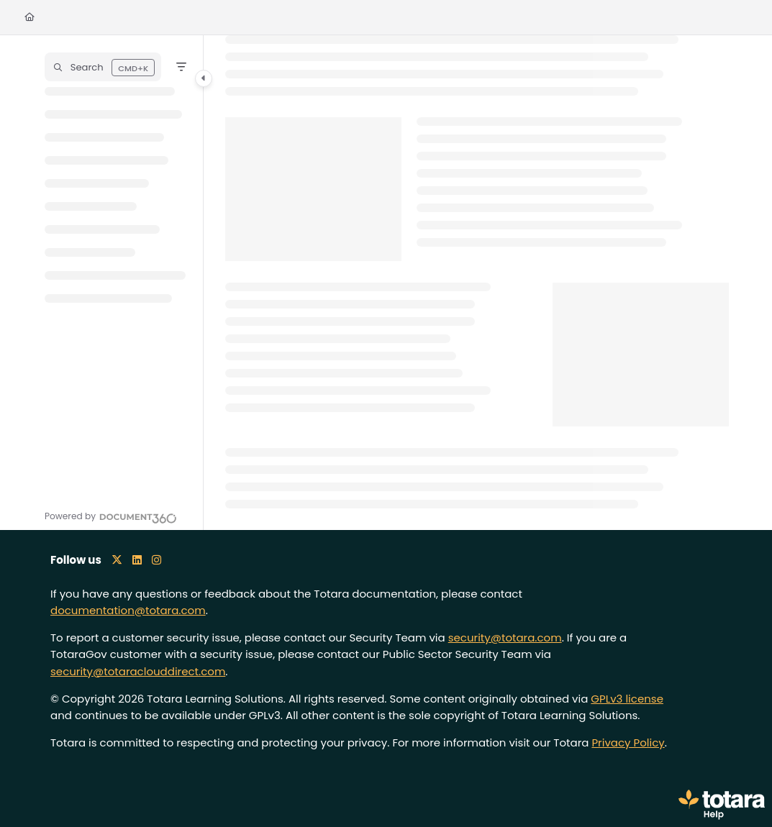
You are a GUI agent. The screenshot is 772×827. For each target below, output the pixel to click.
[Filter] (181, 67)
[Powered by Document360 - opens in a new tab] (111, 516)
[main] (477, 282)
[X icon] (117, 559)
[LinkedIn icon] (137, 559)
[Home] (29, 17)
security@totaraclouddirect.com (137, 671)
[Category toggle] (203, 78)
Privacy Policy (627, 742)
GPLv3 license (627, 698)
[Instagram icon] (156, 559)
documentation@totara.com (128, 610)
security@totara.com (505, 637)
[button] (103, 66)
